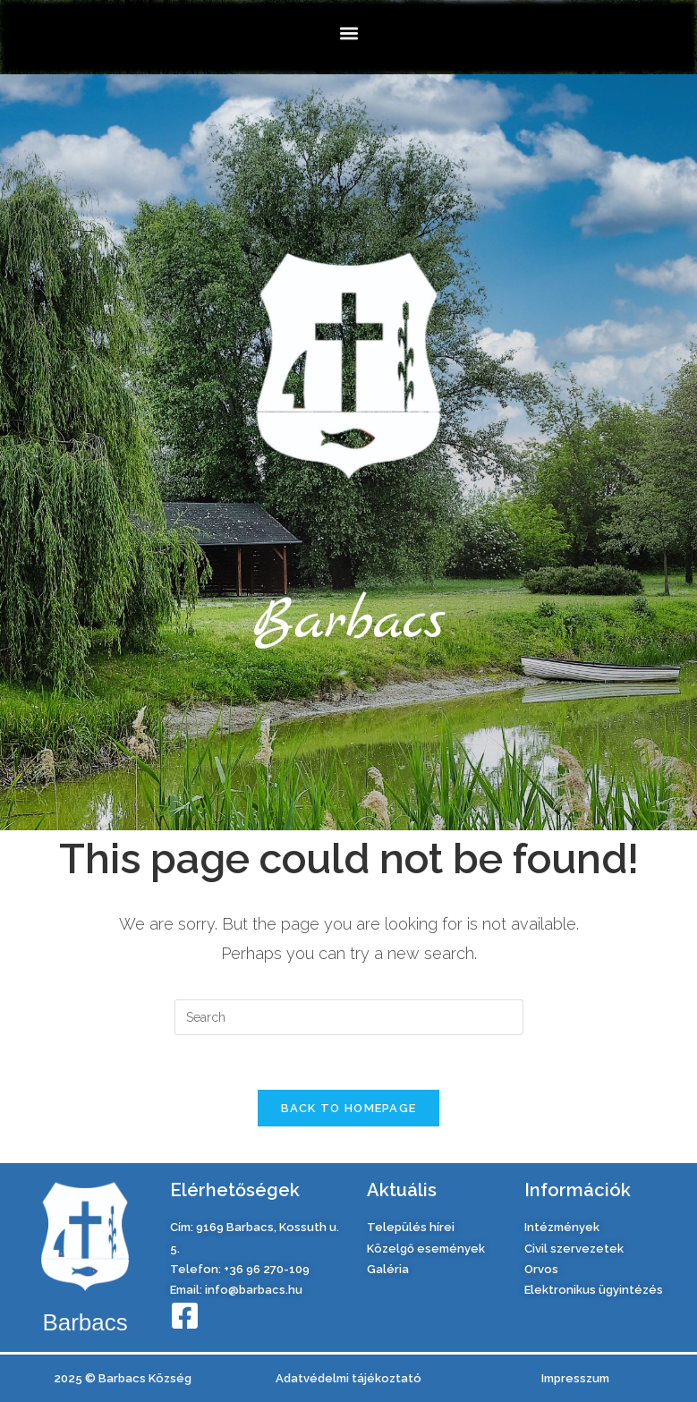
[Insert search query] (348, 1017)
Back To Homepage (349, 1108)
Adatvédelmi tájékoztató (348, 1378)
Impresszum (575, 1378)
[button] (348, 32)
